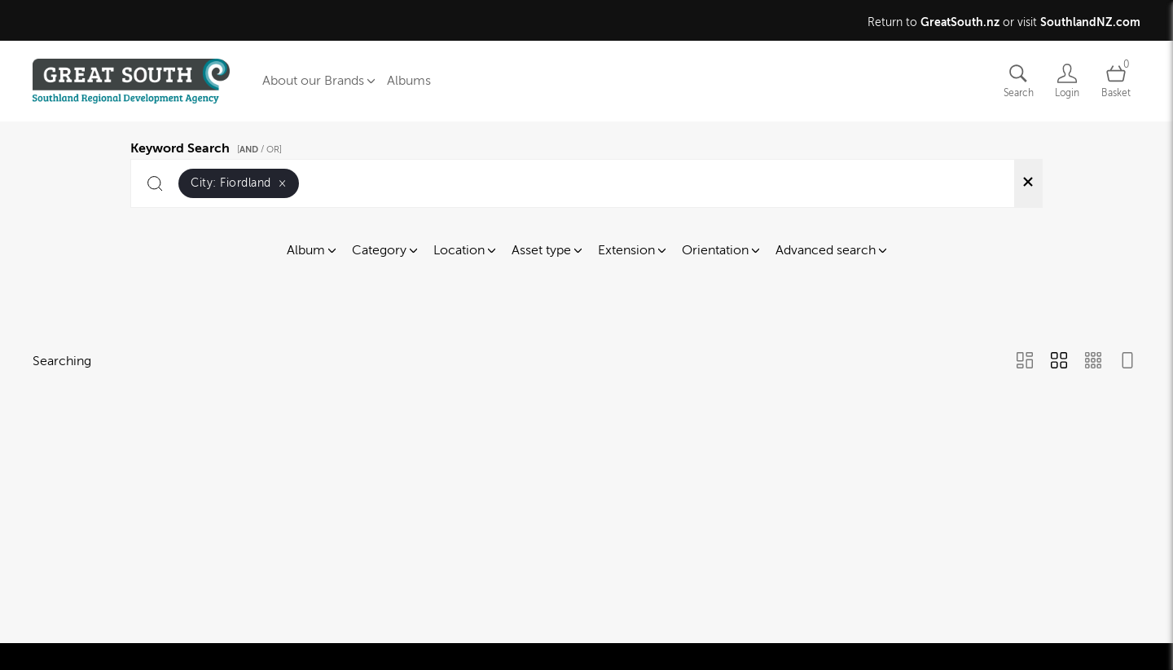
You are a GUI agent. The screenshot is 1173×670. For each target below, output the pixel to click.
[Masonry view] (1025, 361)
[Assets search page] (1018, 81)
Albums (409, 80)
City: (239, 183)
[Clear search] (1028, 183)
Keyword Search (208, 146)
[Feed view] (1127, 361)
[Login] (1067, 81)
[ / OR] (259, 149)
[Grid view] (1059, 361)
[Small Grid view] (1093, 361)
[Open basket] (1116, 81)
